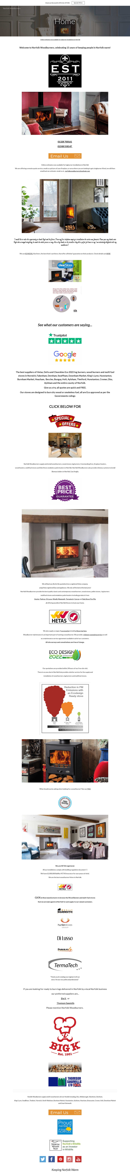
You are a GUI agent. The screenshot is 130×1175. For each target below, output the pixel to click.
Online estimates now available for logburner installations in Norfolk (60, 39)
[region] (65, 3)
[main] (65, 21)
